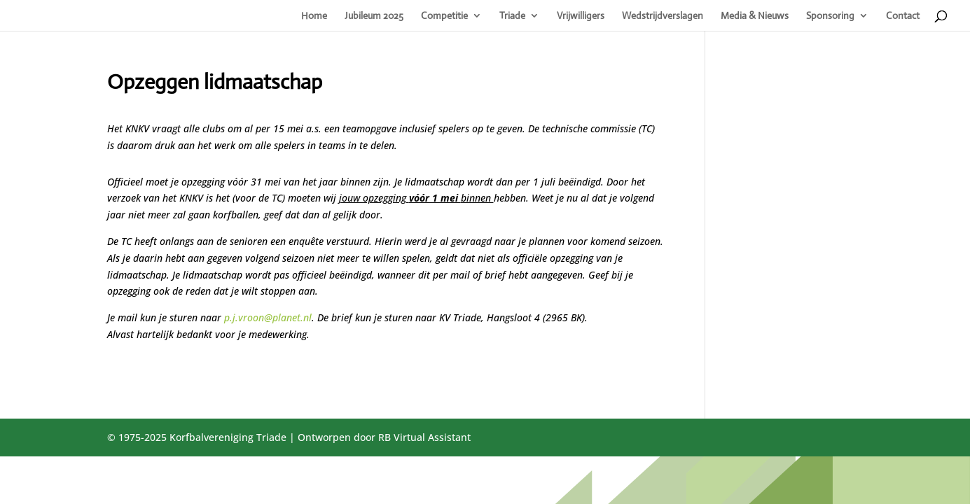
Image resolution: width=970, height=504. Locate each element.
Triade (512, 16)
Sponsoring (830, 16)
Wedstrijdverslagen (662, 16)
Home (314, 16)
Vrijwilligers (580, 16)
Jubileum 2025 (374, 16)
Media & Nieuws (755, 16)
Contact (903, 16)
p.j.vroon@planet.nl (268, 317)
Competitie (444, 16)
